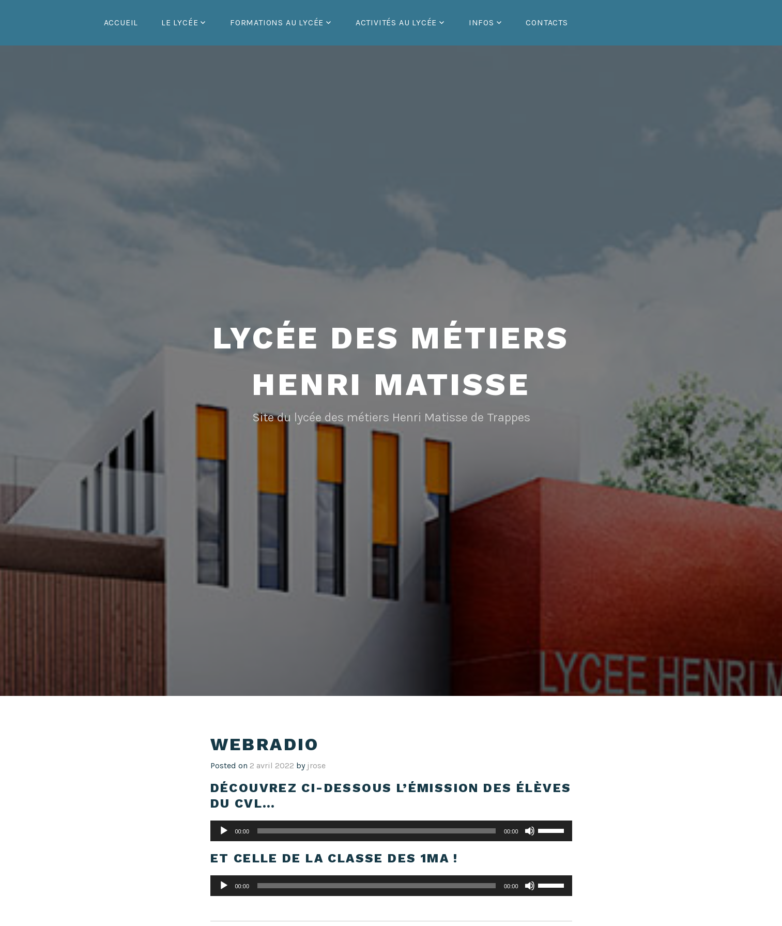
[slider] (376, 830)
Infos (481, 22)
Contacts (547, 22)
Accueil (121, 22)
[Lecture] (224, 831)
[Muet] (530, 831)
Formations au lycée (277, 22)
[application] (391, 831)
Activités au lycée (396, 22)
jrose (316, 765)
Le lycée (179, 22)
